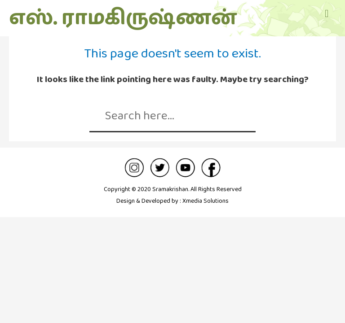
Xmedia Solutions (205, 201)
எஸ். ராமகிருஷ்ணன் (123, 18)
